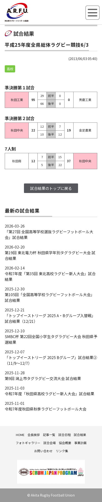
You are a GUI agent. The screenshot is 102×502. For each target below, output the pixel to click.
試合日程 (64, 434)
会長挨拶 (34, 434)
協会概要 (65, 443)
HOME (20, 434)
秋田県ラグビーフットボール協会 (27, 21)
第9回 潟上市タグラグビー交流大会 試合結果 (43, 378)
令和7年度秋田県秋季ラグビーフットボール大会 (45, 409)
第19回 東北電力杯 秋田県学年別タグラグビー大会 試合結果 (50, 255)
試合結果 (80, 434)
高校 (10, 68)
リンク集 (62, 451)
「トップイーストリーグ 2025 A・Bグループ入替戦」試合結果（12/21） (50, 318)
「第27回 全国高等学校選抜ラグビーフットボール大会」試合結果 (49, 234)
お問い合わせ (43, 451)
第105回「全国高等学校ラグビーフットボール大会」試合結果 (49, 297)
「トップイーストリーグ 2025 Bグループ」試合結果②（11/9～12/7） (51, 360)
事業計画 (80, 443)
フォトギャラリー (28, 443)
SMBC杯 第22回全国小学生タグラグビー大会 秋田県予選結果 (51, 339)
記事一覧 (49, 434)
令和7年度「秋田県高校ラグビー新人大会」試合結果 (49, 393)
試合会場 (49, 443)
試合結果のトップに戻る (51, 188)
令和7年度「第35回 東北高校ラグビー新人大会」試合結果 (50, 276)
